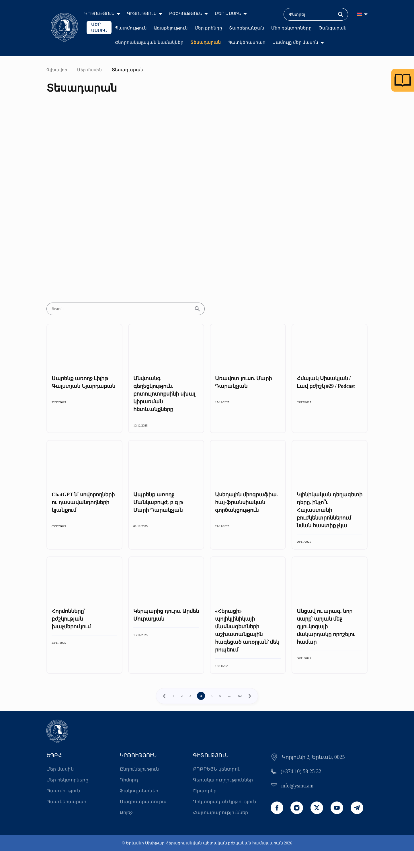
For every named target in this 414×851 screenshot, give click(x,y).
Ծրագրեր (204, 790)
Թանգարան (333, 28)
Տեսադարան (205, 42)
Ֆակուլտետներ (139, 790)
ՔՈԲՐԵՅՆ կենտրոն (217, 769)
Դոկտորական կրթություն (224, 801)
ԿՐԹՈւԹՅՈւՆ (99, 13)
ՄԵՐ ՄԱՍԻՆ (228, 13)
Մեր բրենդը (208, 28)
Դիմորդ (129, 779)
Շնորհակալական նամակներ (149, 42)
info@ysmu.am (297, 786)
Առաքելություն (171, 28)
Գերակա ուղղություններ (223, 779)
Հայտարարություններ (220, 812)
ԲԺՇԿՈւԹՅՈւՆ (185, 13)
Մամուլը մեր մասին (295, 42)
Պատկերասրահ (246, 42)
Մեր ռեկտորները (291, 28)
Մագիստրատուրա (143, 801)
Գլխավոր (56, 70)
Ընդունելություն (139, 769)
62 (240, 696)
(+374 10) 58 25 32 (301, 771)
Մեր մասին (89, 70)
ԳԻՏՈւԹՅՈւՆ (142, 13)
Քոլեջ (126, 812)
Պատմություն (131, 28)
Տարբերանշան (246, 28)
